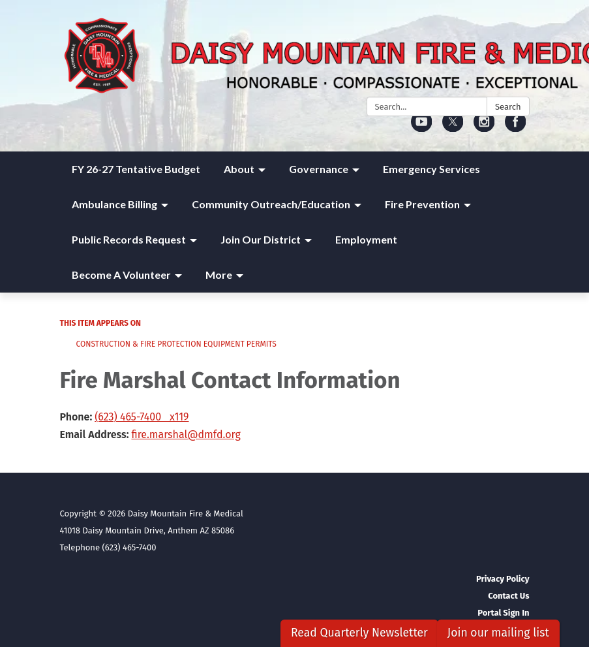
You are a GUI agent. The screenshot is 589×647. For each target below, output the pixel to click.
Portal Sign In (503, 613)
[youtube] (421, 127)
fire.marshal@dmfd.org (185, 434)
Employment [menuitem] (366, 239)
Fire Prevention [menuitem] (422, 204)
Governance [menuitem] (318, 169)
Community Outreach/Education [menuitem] (271, 204)
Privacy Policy (502, 579)
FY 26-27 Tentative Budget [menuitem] (136, 169)
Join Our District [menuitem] (260, 239)
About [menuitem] (239, 169)
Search (508, 107)
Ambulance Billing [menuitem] (114, 204)
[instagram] (484, 127)
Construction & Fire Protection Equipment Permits (176, 344)
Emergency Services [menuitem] (431, 169)
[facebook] (515, 127)
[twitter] (453, 127)
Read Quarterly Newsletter (359, 633)
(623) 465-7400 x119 (142, 417)
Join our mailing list (498, 633)
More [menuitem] (218, 274)
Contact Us (508, 596)
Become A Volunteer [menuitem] (121, 274)
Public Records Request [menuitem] (129, 239)
